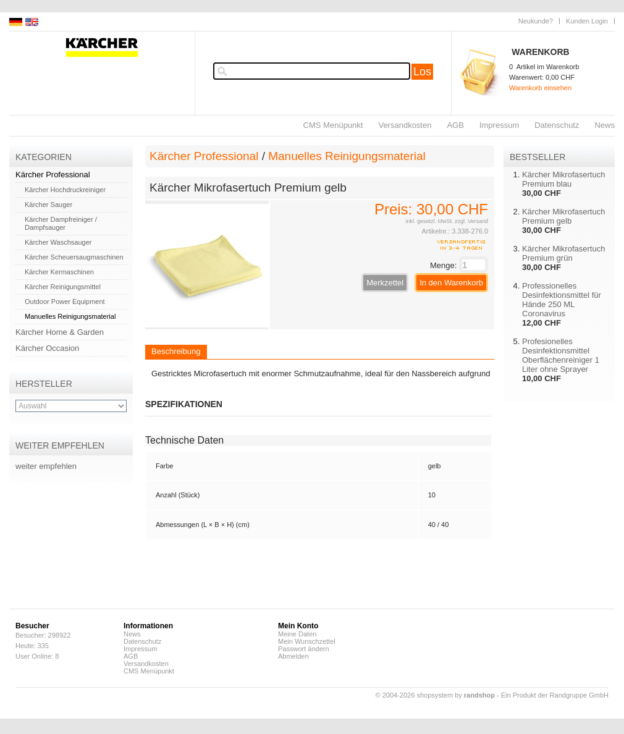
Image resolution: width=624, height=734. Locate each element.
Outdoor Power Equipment (65, 301)
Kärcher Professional (52, 174)
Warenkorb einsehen (540, 87)
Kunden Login (587, 21)
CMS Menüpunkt (333, 125)
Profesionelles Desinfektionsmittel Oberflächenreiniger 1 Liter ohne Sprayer (560, 355)
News (604, 125)
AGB (455, 125)
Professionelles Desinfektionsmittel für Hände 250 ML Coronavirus (561, 299)
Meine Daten (297, 634)
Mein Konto (298, 626)
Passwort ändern (303, 648)
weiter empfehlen (46, 466)
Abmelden (293, 656)
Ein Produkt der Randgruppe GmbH (555, 695)
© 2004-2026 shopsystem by (435, 695)
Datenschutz (556, 125)
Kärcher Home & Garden (59, 332)
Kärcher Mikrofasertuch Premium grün (563, 253)
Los (422, 71)
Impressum (499, 125)
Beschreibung (176, 351)
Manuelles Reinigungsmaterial (70, 316)
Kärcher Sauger (48, 204)
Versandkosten (404, 125)
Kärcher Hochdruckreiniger (65, 189)
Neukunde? (535, 21)
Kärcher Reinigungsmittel (63, 286)
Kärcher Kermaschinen (59, 272)
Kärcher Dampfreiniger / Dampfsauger (61, 223)
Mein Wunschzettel (306, 641)
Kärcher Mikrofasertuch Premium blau (563, 179)
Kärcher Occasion (47, 348)
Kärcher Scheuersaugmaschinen (74, 257)
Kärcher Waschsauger (58, 242)
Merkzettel (384, 282)
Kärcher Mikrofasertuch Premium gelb (563, 216)
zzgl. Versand (471, 221)
